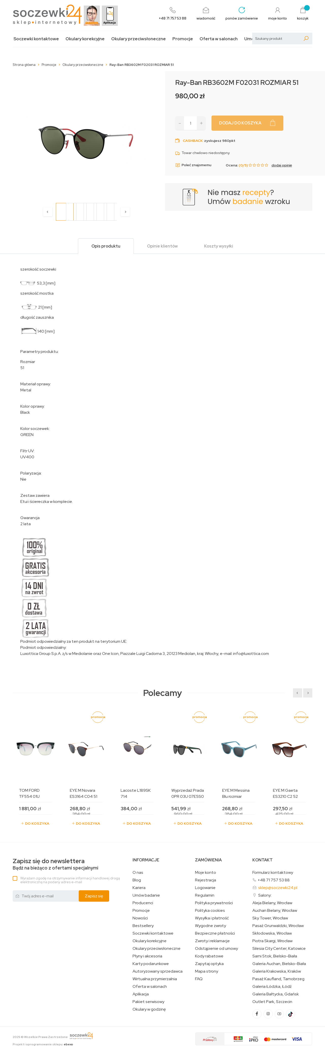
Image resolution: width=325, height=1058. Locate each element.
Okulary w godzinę (149, 1009)
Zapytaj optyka (209, 963)
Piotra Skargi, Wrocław (272, 940)
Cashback (193, 140)
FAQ (199, 978)
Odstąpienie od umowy (216, 948)
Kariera (139, 887)
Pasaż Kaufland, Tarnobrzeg (278, 978)
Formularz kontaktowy (272, 872)
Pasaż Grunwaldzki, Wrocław (278, 925)
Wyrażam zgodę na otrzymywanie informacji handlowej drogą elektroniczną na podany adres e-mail (70, 880)
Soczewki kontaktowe (36, 39)
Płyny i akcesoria (147, 956)
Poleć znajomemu (193, 165)
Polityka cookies (210, 910)
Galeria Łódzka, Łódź (272, 986)
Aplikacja (141, 994)
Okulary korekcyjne (85, 39)
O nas (138, 872)
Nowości (140, 918)
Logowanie (205, 887)
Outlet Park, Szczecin (272, 1001)
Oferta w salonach (218, 39)
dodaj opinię (281, 165)
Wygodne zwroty (210, 925)
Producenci (143, 902)
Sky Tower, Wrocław (270, 918)
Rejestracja (205, 880)
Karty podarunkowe (151, 963)
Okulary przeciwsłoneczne (138, 39)
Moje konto (205, 872)
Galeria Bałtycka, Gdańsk (275, 994)
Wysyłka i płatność (212, 918)
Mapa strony (206, 971)
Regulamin (204, 895)
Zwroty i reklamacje (212, 940)
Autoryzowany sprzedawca (158, 971)
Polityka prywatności (214, 902)
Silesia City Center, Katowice (279, 948)
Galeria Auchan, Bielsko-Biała (279, 963)
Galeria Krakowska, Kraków (276, 971)
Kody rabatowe (209, 956)
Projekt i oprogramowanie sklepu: (43, 1044)
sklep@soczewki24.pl (277, 887)
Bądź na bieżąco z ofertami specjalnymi (55, 864)
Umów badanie (146, 895)
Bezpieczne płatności (215, 933)
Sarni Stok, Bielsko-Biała (274, 956)
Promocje (183, 39)
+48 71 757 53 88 (273, 880)
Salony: (264, 895)
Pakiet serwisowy (148, 1001)
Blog (137, 880)
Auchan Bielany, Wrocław (274, 910)
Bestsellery (143, 925)
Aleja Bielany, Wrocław (272, 902)
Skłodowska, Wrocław (272, 933)
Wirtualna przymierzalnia (155, 978)
